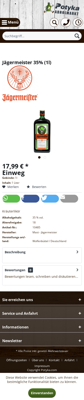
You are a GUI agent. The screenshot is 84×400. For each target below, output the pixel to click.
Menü (10, 22)
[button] (11, 199)
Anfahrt (70, 360)
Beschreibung (15, 252)
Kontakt (54, 360)
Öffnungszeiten (16, 360)
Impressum (42, 366)
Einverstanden (42, 393)
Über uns (38, 360)
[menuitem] (10, 22)
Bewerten (36, 187)
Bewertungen (15, 270)
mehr (9, 258)
